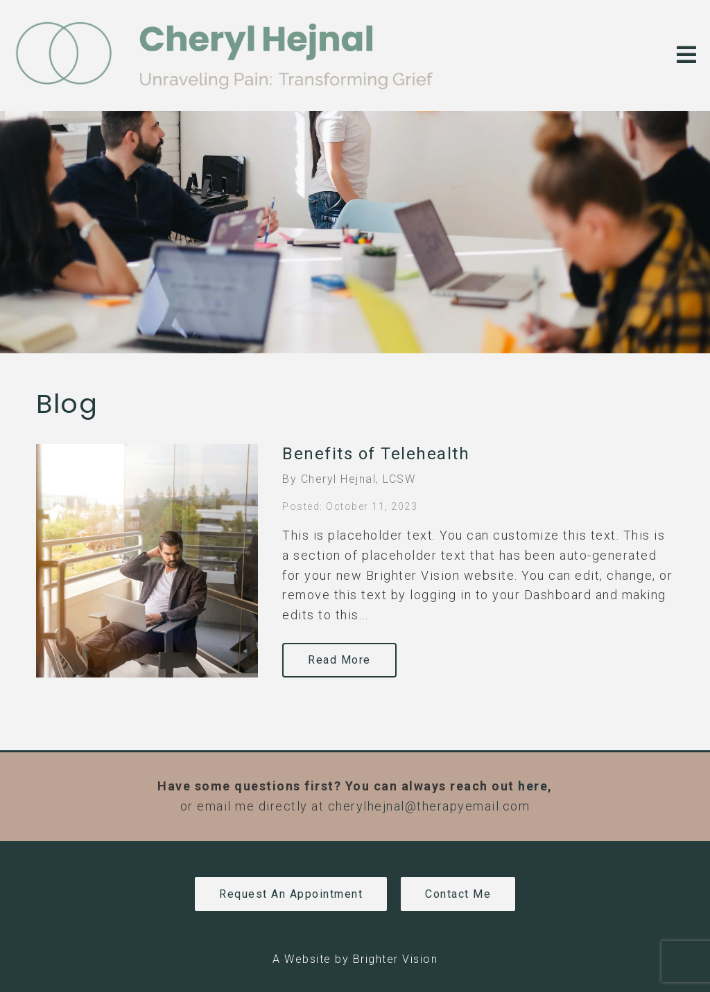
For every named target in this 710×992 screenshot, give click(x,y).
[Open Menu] (686, 56)
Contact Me (458, 894)
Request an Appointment (291, 894)
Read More (339, 659)
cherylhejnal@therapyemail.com (429, 806)
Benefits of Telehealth (375, 453)
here (533, 786)
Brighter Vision (395, 959)
